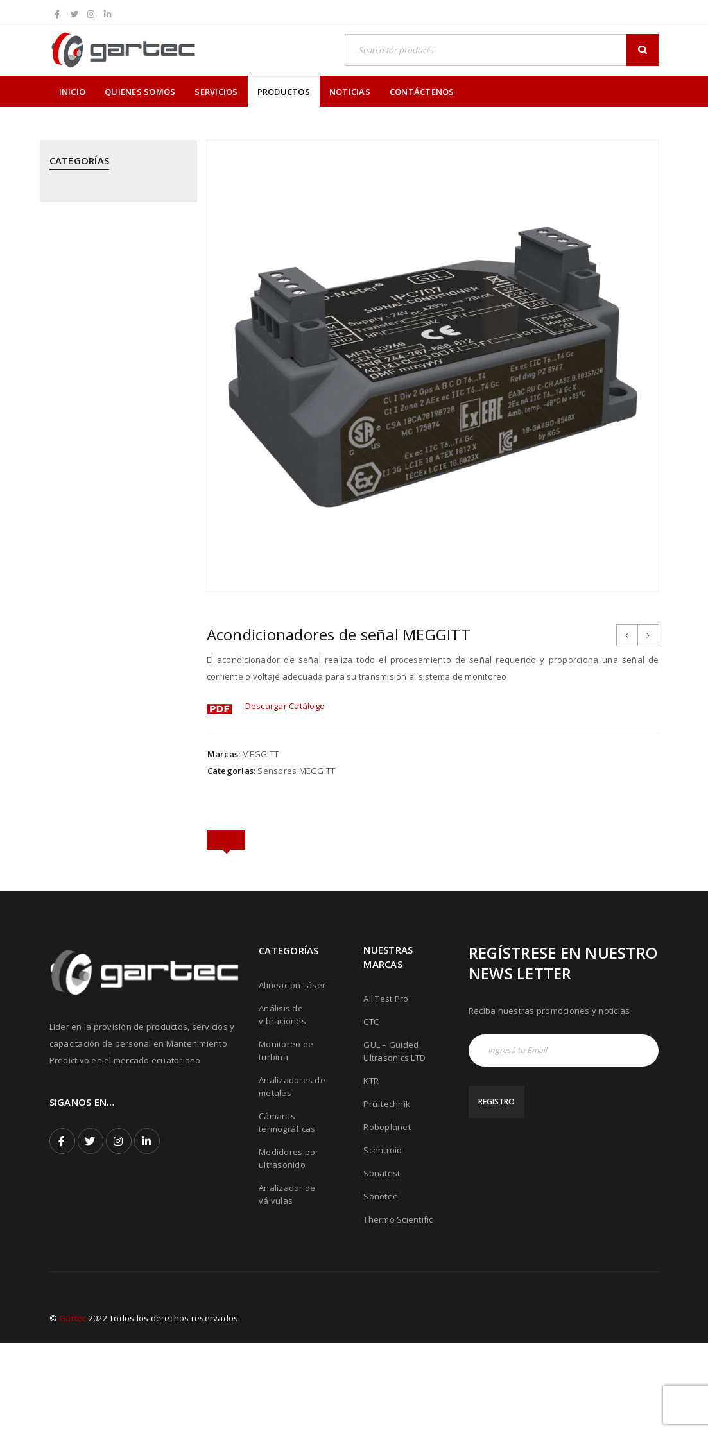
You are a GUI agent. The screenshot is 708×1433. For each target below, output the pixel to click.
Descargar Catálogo (285, 706)
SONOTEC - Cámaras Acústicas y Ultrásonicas (113, 803)
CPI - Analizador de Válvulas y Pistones (109, 246)
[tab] (226, 841)
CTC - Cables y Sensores (98, 284)
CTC (371, 1112)
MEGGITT (260, 754)
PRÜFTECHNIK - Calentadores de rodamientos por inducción (113, 600)
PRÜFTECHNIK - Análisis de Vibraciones (102, 556)
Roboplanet (387, 1217)
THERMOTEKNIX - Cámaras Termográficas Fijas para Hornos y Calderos (115, 898)
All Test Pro (385, 1089)
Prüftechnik (386, 1194)
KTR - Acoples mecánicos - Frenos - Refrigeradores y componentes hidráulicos (116, 372)
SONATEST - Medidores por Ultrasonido (104, 759)
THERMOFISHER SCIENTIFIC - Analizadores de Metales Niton (111, 848)
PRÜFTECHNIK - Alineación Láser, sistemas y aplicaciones (114, 512)
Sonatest (381, 1263)
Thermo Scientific (398, 1310)
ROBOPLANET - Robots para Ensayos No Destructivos (104, 715)
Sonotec (380, 1286)
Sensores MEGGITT (296, 771)
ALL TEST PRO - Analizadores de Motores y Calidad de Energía (113, 202)
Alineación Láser (292, 1075)
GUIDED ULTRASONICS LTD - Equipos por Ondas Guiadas (106, 322)
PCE (57, 474)
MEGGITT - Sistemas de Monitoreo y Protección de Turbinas (102, 430)
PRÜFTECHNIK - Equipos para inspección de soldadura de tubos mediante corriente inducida (107, 658)
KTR (371, 1171)
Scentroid (382, 1240)
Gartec (73, 1408)
